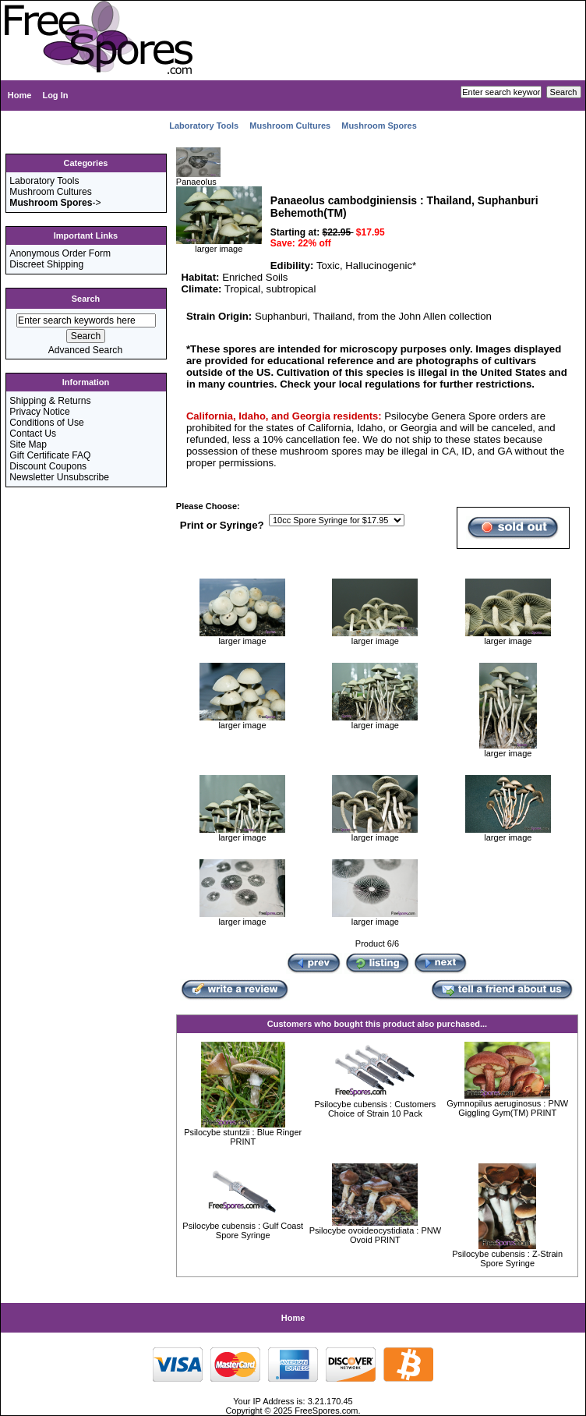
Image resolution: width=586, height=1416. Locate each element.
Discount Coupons (47, 466)
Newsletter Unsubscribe (59, 477)
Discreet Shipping (46, 264)
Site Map (28, 444)
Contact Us (32, 433)
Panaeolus (198, 177)
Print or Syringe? (222, 525)
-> (55, 202)
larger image (242, 637)
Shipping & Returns (49, 400)
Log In (55, 95)
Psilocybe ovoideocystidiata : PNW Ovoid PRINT (375, 1235)
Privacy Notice (39, 411)
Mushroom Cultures (289, 125)
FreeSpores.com (326, 1410)
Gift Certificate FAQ (49, 455)
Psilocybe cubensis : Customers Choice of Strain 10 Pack (375, 1108)
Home (20, 95)
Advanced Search (85, 350)
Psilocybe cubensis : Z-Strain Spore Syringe (507, 1258)
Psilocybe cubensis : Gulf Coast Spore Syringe (242, 1230)
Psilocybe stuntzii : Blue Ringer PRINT (243, 1136)
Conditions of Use (46, 422)
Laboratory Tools (203, 125)
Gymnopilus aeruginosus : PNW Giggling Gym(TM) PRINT (507, 1108)
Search (86, 298)
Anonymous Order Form (60, 253)
